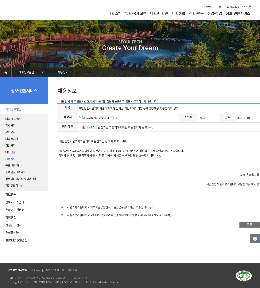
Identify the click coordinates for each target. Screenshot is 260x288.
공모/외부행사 (13, 165)
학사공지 (10, 125)
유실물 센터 (12, 232)
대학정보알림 (26, 72)
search (246, 6)
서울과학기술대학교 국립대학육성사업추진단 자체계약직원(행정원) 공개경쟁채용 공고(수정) (119, 215)
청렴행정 (10, 217)
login (220, 6)
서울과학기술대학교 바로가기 (34, 12)
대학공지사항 (13, 119)
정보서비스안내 (14, 202)
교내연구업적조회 (54, 270)
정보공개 (10, 194)
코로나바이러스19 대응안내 (21, 179)
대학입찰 (10, 152)
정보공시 (36, 270)
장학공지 (10, 132)
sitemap (207, 6)
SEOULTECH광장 (16, 240)
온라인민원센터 (14, 209)
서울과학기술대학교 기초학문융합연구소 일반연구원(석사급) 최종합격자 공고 (110, 207)
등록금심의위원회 (15, 172)
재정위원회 (13, 185)
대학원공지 (11, 139)
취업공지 (10, 145)
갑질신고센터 (13, 225)
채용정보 (63, 72)
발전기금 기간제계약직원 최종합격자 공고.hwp (125, 127)
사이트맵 (72, 270)
